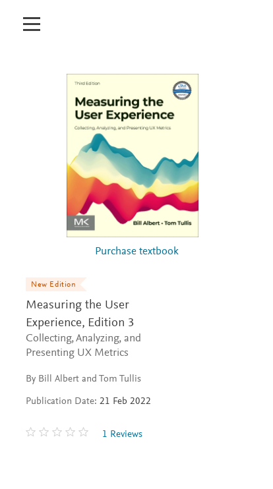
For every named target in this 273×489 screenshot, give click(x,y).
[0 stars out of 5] (59, 434)
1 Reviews (122, 435)
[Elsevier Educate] (78, 31)
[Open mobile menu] (31, 17)
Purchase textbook (137, 252)
